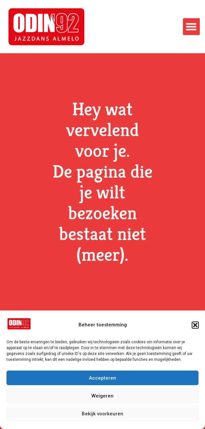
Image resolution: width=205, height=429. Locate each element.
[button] (195, 325)
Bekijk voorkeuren (102, 414)
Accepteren (102, 378)
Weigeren (102, 396)
